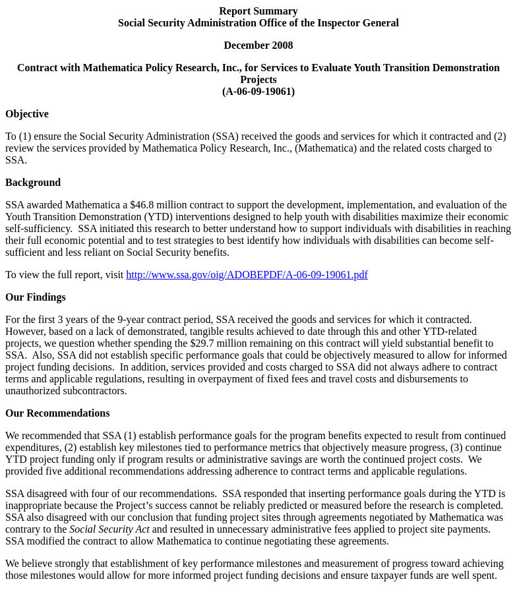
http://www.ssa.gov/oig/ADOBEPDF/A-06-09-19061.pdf (247, 274)
